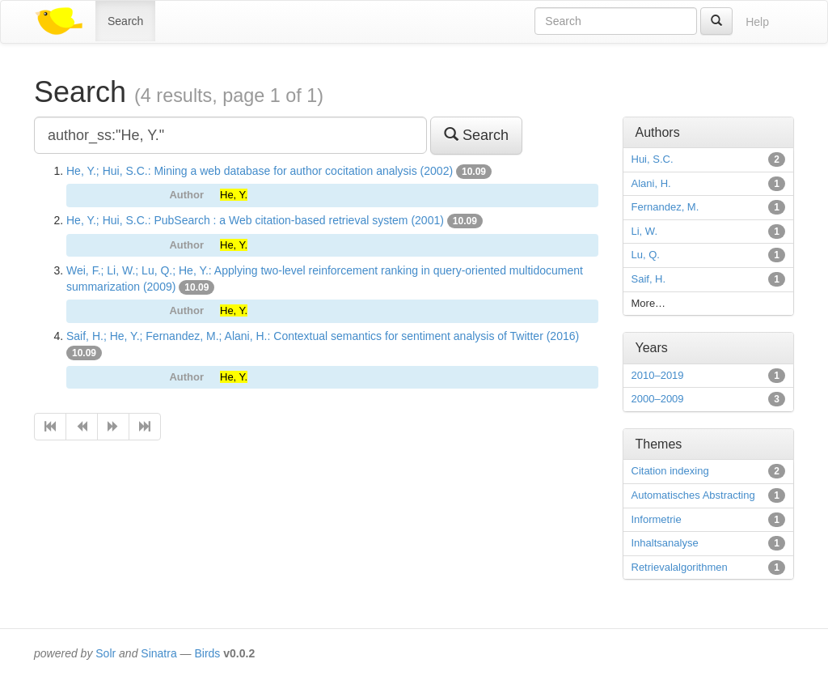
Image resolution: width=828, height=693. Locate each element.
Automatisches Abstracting (693, 495)
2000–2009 (658, 399)
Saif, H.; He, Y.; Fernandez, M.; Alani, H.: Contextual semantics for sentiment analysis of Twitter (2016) (322, 335)
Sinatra (158, 653)
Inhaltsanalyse (665, 543)
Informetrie (657, 519)
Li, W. (645, 231)
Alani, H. (651, 183)
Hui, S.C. (653, 159)
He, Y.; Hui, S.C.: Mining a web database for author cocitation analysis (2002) (259, 170)
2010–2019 (658, 375)
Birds (207, 653)
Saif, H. (649, 279)
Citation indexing (670, 471)
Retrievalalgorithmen (680, 567)
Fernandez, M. (665, 207)
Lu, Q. (646, 255)
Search (125, 21)
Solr (105, 653)
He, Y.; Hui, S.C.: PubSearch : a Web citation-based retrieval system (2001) (255, 220)
